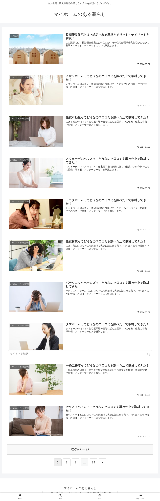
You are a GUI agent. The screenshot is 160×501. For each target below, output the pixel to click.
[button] (149, 354)
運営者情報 (93, 492)
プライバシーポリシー (72, 492)
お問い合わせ (109, 492)
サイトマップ (50, 492)
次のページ (80, 448)
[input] (80, 353)
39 (93, 461)
